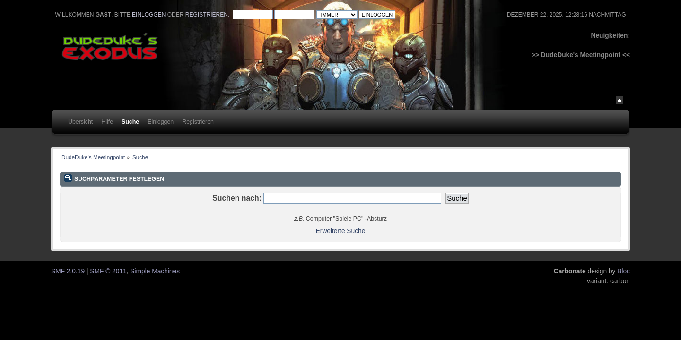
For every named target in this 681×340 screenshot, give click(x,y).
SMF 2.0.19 (68, 271)
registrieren (206, 14)
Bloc (623, 271)
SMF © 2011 (108, 271)
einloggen (149, 14)
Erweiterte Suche (341, 231)
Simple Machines (155, 271)
